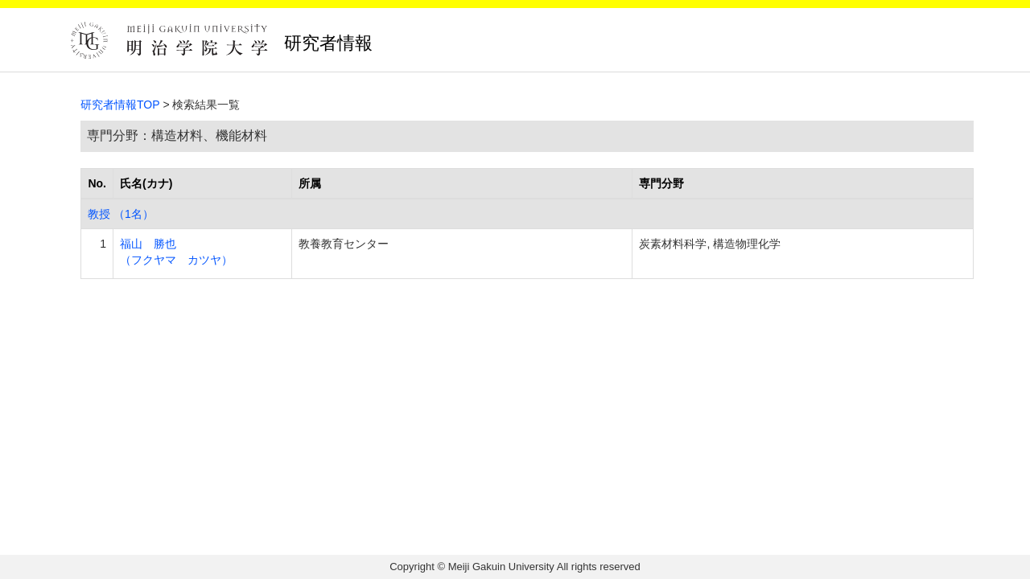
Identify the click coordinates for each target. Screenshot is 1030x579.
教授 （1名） (121, 213)
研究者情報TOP (120, 104)
